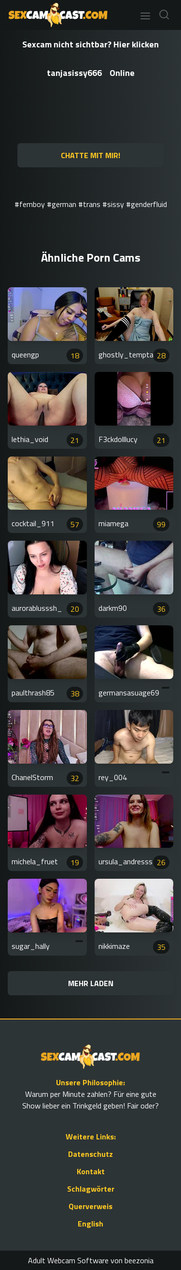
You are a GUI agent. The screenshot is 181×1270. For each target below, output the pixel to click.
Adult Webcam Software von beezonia (90, 1260)
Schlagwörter (90, 1189)
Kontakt (91, 1171)
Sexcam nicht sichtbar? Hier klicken (90, 44)
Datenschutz (90, 1154)
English (90, 1223)
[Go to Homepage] (55, 15)
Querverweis (90, 1206)
